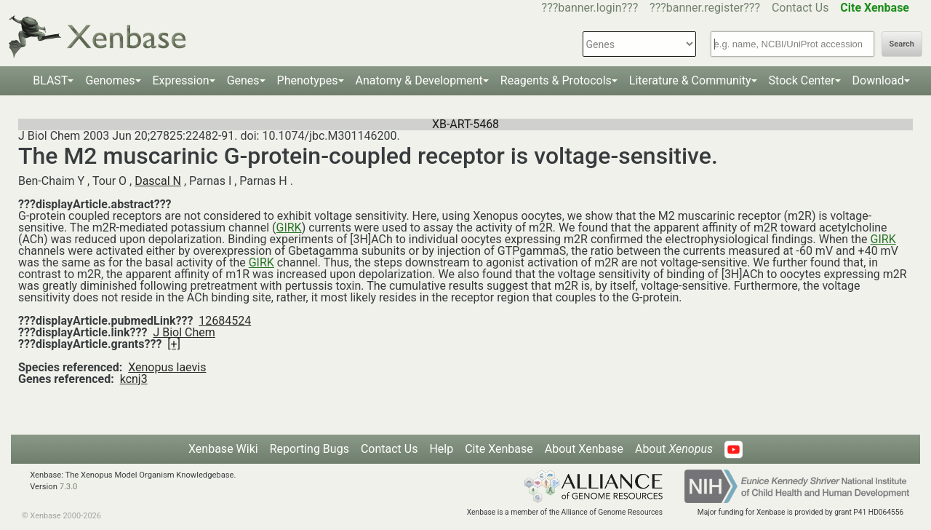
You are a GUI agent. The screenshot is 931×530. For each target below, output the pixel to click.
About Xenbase (584, 449)
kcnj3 (134, 379)
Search (902, 44)
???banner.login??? (590, 8)
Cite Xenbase (499, 449)
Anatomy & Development (419, 80)
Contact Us (800, 8)
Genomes (110, 80)
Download (878, 80)
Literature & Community (690, 80)
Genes (243, 80)
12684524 (225, 321)
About (674, 449)
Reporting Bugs (309, 449)
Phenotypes (307, 80)
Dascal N (158, 181)
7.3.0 (69, 486)
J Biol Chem (184, 332)
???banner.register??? (705, 8)
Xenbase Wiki (223, 449)
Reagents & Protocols (556, 80)
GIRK (288, 227)
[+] (173, 344)
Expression (181, 80)
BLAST (50, 80)
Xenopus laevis (167, 367)
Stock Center (802, 80)
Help (441, 449)
